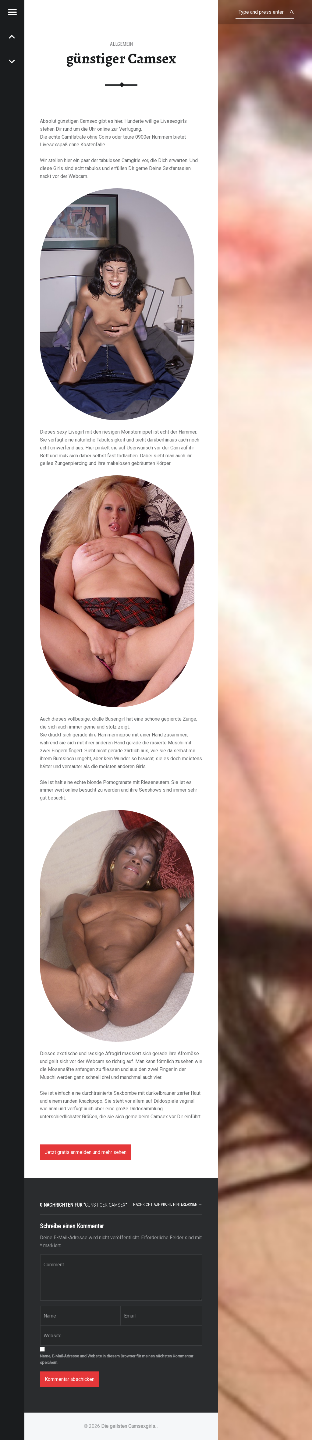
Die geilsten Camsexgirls (128, 1426)
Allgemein (121, 44)
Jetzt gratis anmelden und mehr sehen (85, 1152)
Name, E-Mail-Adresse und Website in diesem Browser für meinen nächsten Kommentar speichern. (116, 1359)
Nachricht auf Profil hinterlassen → (167, 1204)
